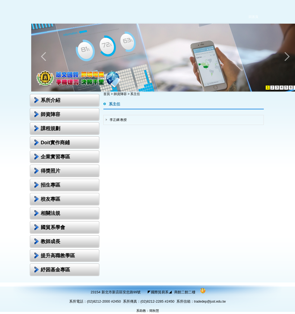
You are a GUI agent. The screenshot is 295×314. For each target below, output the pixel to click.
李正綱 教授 (118, 120)
